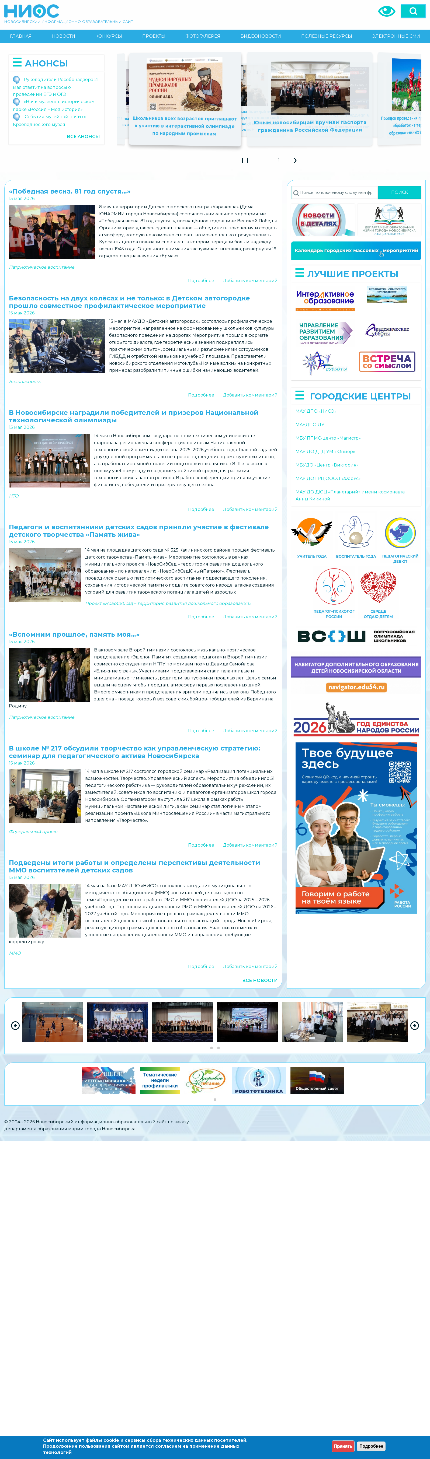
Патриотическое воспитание (41, 267)
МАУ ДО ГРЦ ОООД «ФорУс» (328, 478)
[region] (215, 1025)
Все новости (260, 980)
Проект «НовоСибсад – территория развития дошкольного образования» (168, 603)
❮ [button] (265, 162)
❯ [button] (297, 162)
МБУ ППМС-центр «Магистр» (328, 438)
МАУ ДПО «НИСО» (316, 411)
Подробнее (201, 280)
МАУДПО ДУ (310, 424)
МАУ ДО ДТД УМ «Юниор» (325, 451)
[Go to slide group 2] (218, 1048)
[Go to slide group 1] (211, 1048)
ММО (15, 953)
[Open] (413, 11)
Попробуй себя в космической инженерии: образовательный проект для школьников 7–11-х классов (263, 121)
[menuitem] (21, 36)
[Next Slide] (414, 1025)
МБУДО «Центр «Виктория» (327, 465)
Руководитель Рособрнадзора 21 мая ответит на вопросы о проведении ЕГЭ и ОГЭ (56, 87)
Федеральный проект (33, 831)
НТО (14, 496)
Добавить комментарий (250, 280)
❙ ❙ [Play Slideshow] (246, 162)
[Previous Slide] (15, 1025)
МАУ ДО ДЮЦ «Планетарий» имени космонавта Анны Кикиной (350, 495)
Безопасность (24, 381)
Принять (343, 1446)
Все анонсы (83, 136)
